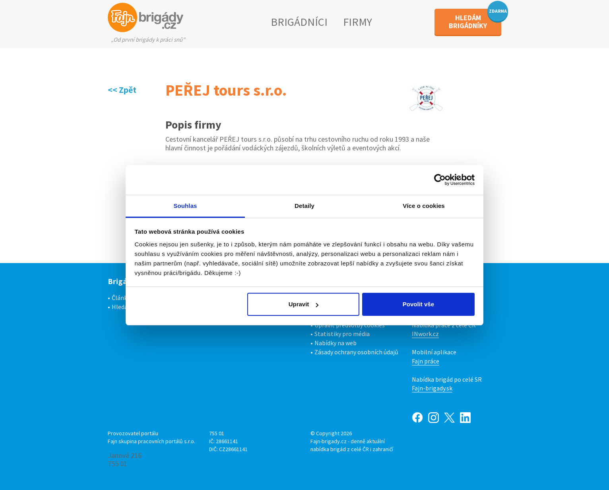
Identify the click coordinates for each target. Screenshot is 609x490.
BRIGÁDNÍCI (299, 22)
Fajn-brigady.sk (432, 388)
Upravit (304, 304)
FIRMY (357, 22)
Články (121, 298)
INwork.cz (425, 334)
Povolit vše (418, 304)
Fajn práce (425, 361)
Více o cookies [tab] (424, 205)
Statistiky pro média (342, 334)
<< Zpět (122, 89)
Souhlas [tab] (185, 205)
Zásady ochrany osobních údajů (356, 352)
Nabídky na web (335, 343)
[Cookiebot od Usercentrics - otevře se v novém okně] (440, 180)
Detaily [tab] (304, 205)
